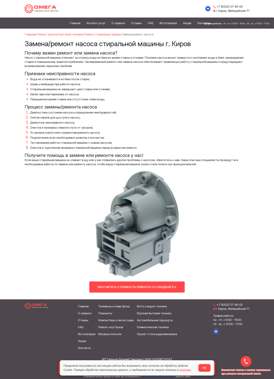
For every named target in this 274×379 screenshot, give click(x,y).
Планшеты (105, 313)
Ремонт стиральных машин (102, 34)
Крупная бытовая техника (154, 313)
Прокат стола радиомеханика (157, 334)
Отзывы (136, 23)
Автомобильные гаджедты (155, 320)
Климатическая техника (153, 327)
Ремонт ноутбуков (110, 327)
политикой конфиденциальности (158, 376)
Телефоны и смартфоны (114, 306)
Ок (204, 367)
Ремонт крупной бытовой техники (60, 34)
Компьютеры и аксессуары (116, 320)
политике (186, 369)
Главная (75, 23)
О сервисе (118, 23)
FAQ (150, 23)
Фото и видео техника (152, 306)
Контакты (84, 348)
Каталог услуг (96, 23)
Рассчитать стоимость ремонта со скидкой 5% (137, 289)
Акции (187, 23)
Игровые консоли (109, 334)
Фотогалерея (168, 23)
